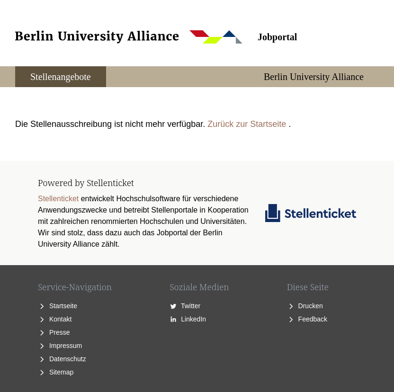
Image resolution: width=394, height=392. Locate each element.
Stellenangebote (60, 76)
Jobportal (277, 37)
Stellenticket (58, 199)
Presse (54, 332)
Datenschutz (62, 359)
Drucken (305, 306)
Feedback (307, 319)
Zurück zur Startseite (246, 124)
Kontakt (55, 319)
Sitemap (55, 372)
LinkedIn (188, 319)
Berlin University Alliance (314, 76)
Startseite (57, 306)
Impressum (60, 345)
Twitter (185, 306)
